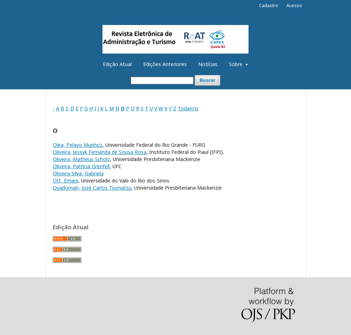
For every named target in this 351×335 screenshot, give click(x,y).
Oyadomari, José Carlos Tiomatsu (92, 187)
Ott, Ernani (65, 180)
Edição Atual (117, 64)
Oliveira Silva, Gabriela (78, 173)
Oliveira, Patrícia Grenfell (81, 166)
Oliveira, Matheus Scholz (81, 159)
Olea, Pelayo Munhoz (77, 144)
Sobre (236, 64)
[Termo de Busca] (162, 80)
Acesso (294, 5)
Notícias (207, 64)
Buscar (207, 80)
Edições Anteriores (165, 64)
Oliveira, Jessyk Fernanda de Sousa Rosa (99, 152)
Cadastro (268, 5)
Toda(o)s (188, 108)
